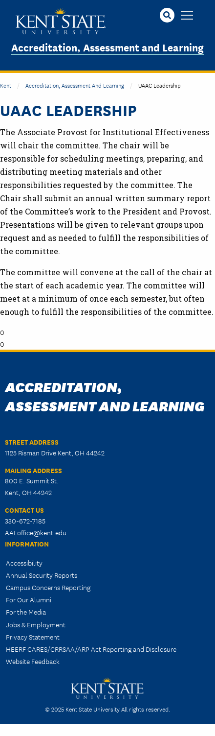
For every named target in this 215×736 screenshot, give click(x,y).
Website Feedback (33, 661)
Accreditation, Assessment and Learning (107, 46)
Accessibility (24, 562)
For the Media (26, 611)
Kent (5, 85)
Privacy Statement (33, 636)
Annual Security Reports (41, 575)
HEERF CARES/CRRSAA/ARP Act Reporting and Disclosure (91, 648)
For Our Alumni (28, 599)
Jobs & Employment (35, 624)
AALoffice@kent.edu (35, 532)
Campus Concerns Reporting (48, 587)
